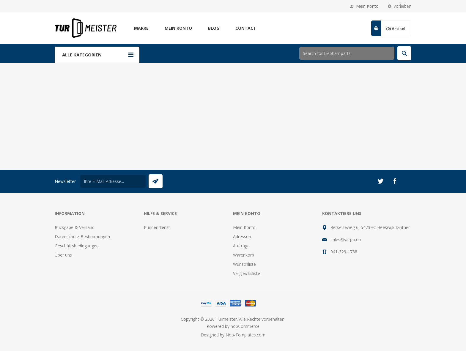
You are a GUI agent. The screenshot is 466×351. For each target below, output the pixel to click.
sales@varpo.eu (345, 239)
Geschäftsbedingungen (77, 246)
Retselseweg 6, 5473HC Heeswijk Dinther (370, 227)
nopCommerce (245, 326)
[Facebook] (394, 181)
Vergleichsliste (246, 273)
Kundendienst (157, 227)
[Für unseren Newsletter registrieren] (113, 181)
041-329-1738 (343, 251)
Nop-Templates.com (245, 335)
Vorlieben (402, 6)
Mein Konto (367, 6)
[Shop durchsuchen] (346, 53)
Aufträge (241, 246)
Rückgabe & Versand (75, 227)
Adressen (242, 236)
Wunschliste (244, 264)
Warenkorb (243, 255)
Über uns (63, 255)
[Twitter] (380, 181)
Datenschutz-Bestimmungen (82, 236)
